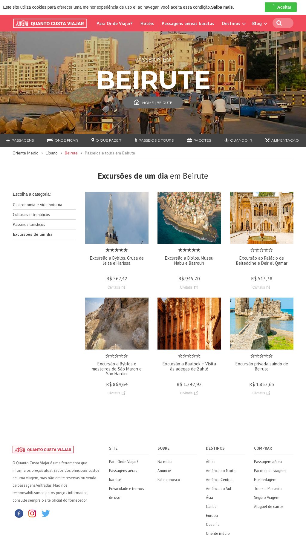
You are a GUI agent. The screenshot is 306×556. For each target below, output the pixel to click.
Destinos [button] (233, 23)
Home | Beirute (153, 102)
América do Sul (218, 488)
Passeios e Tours (154, 140)
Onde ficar (62, 140)
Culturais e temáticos (31, 214)
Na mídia (164, 461)
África (210, 461)
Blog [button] (259, 23)
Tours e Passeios (268, 488)
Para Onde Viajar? (115, 23)
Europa (212, 515)
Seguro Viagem (266, 497)
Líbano (52, 153)
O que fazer (106, 140)
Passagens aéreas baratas (188, 23)
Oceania (213, 524)
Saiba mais (222, 7)
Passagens (20, 140)
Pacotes (199, 140)
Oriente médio (218, 533)
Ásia (209, 497)
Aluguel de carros (269, 506)
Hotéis (147, 23)
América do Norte (220, 470)
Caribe (211, 506)
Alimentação (282, 140)
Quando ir (238, 140)
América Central (219, 479)
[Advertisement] (44, 338)
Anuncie (164, 470)
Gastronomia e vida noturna (37, 204)
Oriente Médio (26, 153)
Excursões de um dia (33, 234)
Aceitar (280, 7)
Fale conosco (168, 479)
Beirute (71, 153)
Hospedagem (265, 479)
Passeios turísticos (29, 224)
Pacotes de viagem (270, 470)
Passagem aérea (268, 461)
